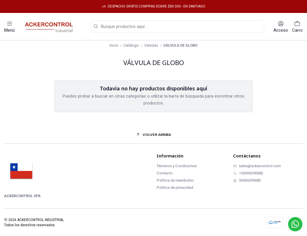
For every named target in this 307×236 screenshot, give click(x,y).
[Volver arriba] (153, 134)
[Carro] (297, 26)
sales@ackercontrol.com (257, 166)
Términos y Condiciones (177, 166)
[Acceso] (280, 26)
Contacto (165, 173)
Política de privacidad (175, 187)
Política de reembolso (175, 180)
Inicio (114, 45)
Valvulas (151, 45)
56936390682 (247, 180)
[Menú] (9, 26)
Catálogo (131, 45)
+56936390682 (248, 173)
